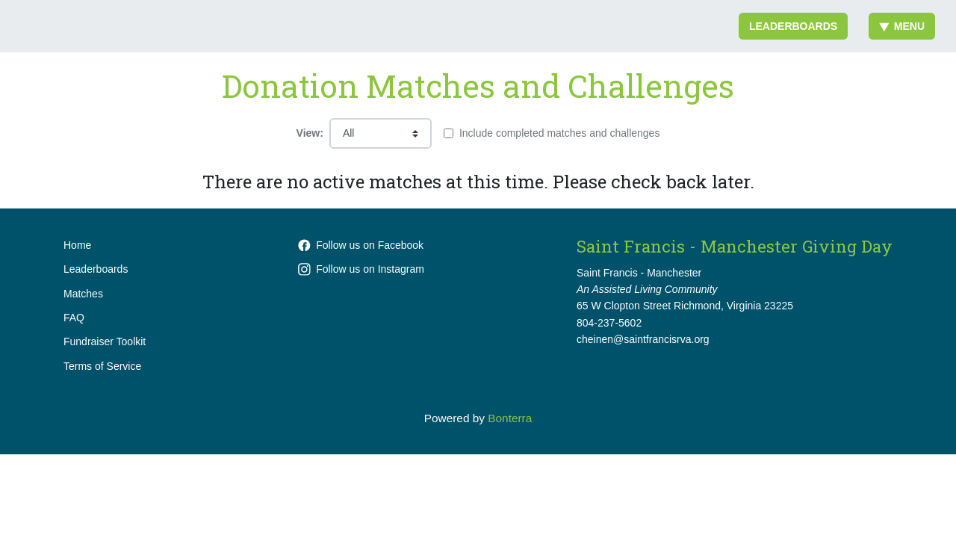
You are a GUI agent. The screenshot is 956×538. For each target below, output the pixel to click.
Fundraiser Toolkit (104, 341)
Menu (902, 26)
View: (310, 133)
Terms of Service (102, 366)
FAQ (73, 318)
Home (77, 245)
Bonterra (510, 418)
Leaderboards (793, 26)
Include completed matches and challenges (559, 133)
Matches (83, 294)
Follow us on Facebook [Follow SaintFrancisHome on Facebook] (360, 245)
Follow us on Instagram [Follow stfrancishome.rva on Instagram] (361, 269)
